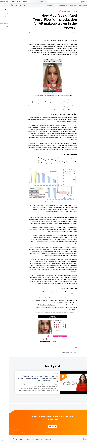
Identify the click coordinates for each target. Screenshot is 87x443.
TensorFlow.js (64, 5)
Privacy (24, 439)
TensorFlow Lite (54, 5)
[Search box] (28, 1)
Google (19, 439)
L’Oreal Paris (29, 307)
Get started (43, 426)
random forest (47, 127)
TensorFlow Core (74, 5)
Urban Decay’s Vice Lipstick (38, 305)
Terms (29, 439)
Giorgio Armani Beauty (29, 300)
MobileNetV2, (40, 160)
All (82, 5)
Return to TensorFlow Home (10, 1)
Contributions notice (37, 439)
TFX (46, 5)
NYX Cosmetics (30, 312)
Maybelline (31, 297)
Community (40, 5)
